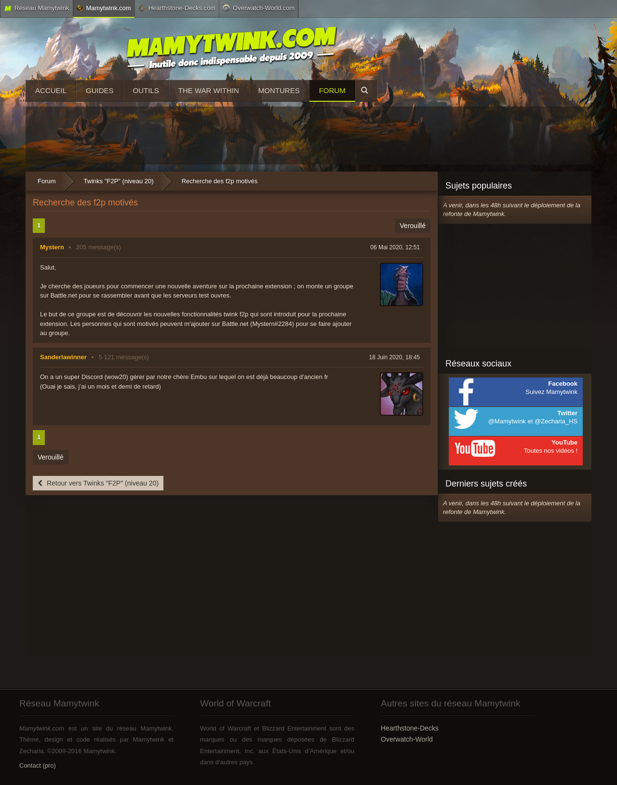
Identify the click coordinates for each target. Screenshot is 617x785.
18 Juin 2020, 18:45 (394, 357)
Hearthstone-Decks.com (176, 8)
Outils (146, 90)
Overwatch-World (407, 739)
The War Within (208, 90)
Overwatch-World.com (259, 8)
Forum (332, 90)
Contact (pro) (37, 765)
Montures (279, 90)
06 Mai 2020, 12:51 (395, 247)
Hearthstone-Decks (410, 728)
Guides (100, 90)
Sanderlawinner (63, 357)
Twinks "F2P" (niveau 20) (119, 181)
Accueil (51, 90)
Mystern (52, 247)
